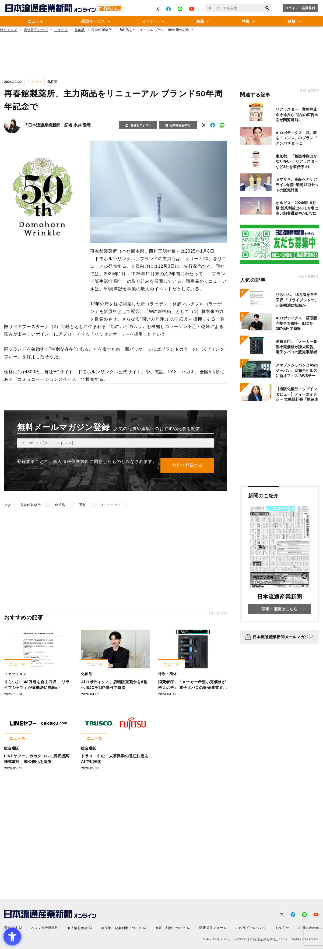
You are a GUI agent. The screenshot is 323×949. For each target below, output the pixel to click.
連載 (291, 21)
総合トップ (8, 30)
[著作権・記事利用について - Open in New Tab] (123, 928)
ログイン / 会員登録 (300, 8)
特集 (246, 21)
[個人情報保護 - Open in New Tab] (79, 928)
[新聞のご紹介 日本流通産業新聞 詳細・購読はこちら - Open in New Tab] (279, 554)
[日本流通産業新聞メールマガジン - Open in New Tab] (279, 637)
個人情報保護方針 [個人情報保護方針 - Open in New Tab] (71, 461)
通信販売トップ (36, 30)
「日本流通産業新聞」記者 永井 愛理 (57, 125)
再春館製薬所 (30, 505)
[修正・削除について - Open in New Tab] (172, 928)
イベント (151, 21)
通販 (82, 505)
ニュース (35, 21)
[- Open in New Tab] (157, 9)
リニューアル (110, 505)
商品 (200, 21)
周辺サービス (93, 21)
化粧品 (80, 30)
